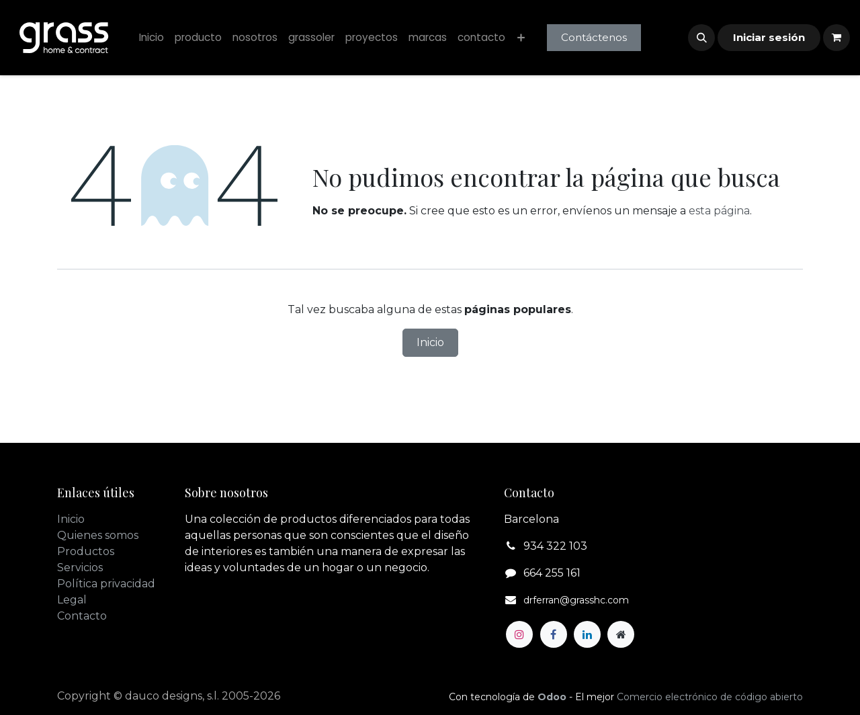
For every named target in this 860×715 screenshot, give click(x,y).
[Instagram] (519, 634)
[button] (701, 37)
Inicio (430, 342)
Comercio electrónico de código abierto (710, 697)
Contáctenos (594, 37)
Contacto (82, 615)
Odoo (553, 697)
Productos (85, 551)
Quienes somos (97, 535)
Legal (72, 599)
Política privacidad (106, 583)
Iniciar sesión (769, 37)
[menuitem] (151, 38)
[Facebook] (553, 634)
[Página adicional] (620, 634)
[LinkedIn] (587, 634)
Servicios (80, 567)
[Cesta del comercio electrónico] (836, 37)
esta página (719, 210)
